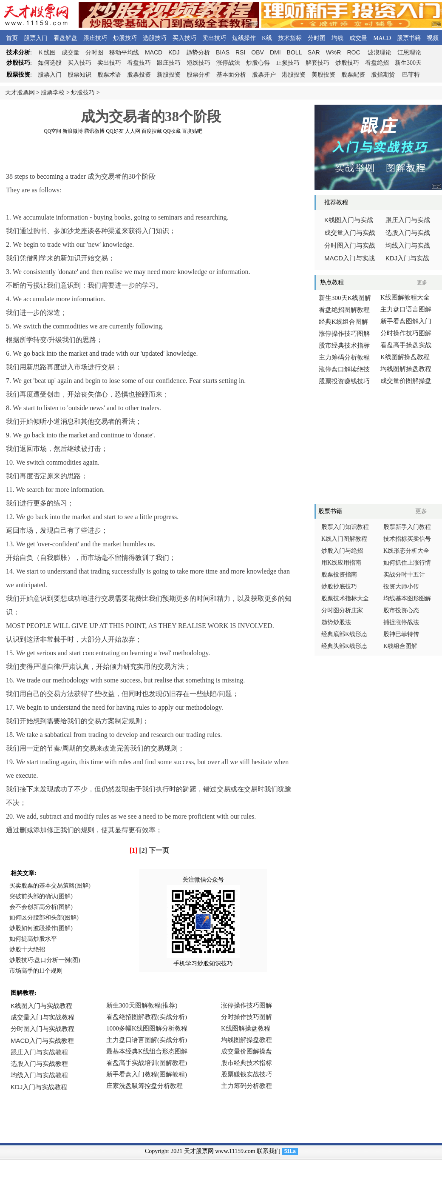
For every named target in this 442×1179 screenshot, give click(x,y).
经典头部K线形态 (344, 646)
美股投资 (323, 74)
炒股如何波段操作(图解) (41, 928)
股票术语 (109, 74)
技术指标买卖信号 (407, 539)
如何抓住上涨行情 (407, 563)
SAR (314, 52)
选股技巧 (155, 38)
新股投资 (169, 74)
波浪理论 (379, 52)
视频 (433, 38)
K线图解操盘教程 (405, 357)
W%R (333, 52)
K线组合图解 (400, 646)
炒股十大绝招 (27, 949)
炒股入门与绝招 (342, 551)
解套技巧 (317, 63)
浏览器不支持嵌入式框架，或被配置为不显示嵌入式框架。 (149, 1052)
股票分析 (198, 74)
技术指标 (290, 38)
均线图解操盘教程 (405, 368)
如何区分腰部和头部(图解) (44, 917)
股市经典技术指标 (344, 345)
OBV (257, 52)
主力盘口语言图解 (405, 309)
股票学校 (53, 92)
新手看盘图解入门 (405, 321)
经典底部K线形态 (344, 634)
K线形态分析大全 (406, 551)
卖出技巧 (214, 38)
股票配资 (353, 74)
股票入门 (36, 38)
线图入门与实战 (348, 220)
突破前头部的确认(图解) (41, 896)
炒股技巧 (125, 38)
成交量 (358, 38)
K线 (267, 38)
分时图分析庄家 (342, 610)
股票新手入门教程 (407, 527)
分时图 (317, 38)
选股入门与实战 (407, 232)
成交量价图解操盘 (405, 380)
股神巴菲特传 (401, 634)
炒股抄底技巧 (339, 586)
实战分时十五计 (404, 574)
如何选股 (50, 63)
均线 (337, 38)
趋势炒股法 (336, 622)
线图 (47, 52)
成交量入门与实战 (349, 232)
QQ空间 (52, 131)
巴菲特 (411, 74)
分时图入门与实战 (349, 245)
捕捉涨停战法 (401, 622)
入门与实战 (349, 258)
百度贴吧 (192, 131)
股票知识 (79, 74)
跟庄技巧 (95, 38)
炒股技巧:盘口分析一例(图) (44, 960)
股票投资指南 (339, 574)
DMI (275, 52)
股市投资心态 (401, 610)
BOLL (294, 52)
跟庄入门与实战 (407, 220)
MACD (382, 38)
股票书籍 (409, 38)
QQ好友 (114, 131)
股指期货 (383, 74)
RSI (240, 52)
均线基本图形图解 (407, 598)
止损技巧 (288, 63)
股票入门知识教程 (345, 527)
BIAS (223, 52)
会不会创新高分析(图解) (41, 907)
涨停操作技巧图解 (344, 333)
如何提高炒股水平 (33, 939)
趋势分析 (198, 52)
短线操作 (244, 38)
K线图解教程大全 (405, 297)
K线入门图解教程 (344, 539)
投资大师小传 (401, 586)
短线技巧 (198, 63)
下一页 (159, 850)
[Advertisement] (151, 153)
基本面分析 (231, 74)
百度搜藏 (152, 131)
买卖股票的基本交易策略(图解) (50, 885)
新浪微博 (72, 131)
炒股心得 (258, 63)
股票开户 (264, 74)
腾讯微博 (94, 131)
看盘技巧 (139, 63)
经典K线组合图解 (343, 321)
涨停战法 (228, 63)
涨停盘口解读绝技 (344, 369)
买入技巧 (184, 38)
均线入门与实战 (407, 245)
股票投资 (139, 74)
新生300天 (408, 63)
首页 (12, 38)
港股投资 (294, 74)
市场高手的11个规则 (35, 971)
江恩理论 (409, 52)
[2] (143, 850)
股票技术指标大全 (345, 598)
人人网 (132, 131)
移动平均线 (124, 52)
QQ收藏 (172, 131)
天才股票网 (20, 92)
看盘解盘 (65, 38)
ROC (353, 52)
